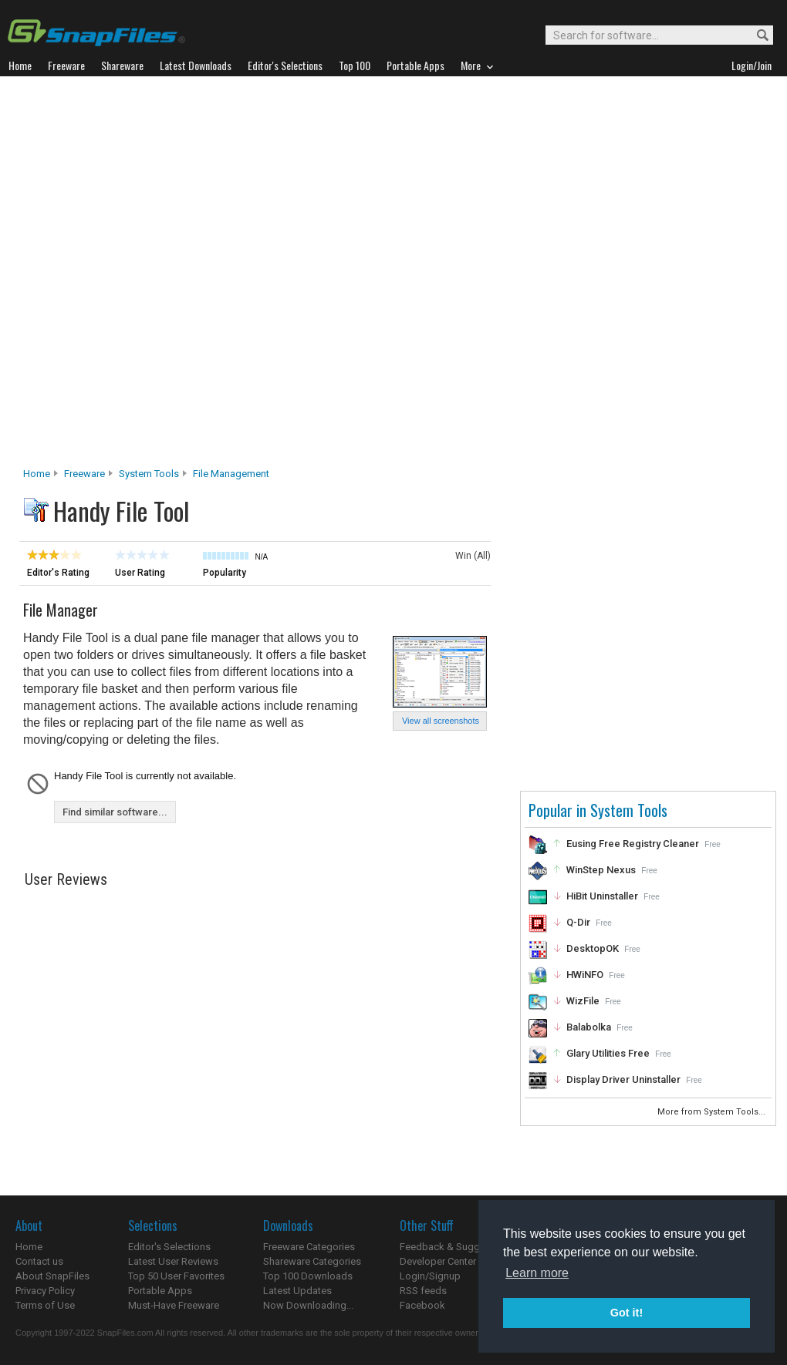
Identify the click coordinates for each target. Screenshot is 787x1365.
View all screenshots (440, 720)
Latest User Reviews (173, 1261)
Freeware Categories (309, 1246)
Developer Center (438, 1261)
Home (36, 473)
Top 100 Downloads (308, 1276)
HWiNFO (584, 974)
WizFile (583, 1001)
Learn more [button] (537, 1272)
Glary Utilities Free (608, 1053)
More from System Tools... (712, 1112)
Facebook (422, 1305)
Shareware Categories (312, 1261)
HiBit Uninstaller (602, 896)
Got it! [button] (626, 1312)
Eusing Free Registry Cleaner (632, 843)
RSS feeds (423, 1290)
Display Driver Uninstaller (623, 1079)
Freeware (84, 473)
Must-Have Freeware (173, 1305)
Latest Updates (297, 1290)
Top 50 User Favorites (176, 1276)
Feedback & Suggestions (456, 1246)
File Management (231, 473)
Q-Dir (578, 922)
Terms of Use (45, 1305)
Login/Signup (430, 1276)
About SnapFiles (52, 1276)
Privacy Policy (45, 1290)
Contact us (39, 1261)
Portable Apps (160, 1290)
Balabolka (588, 1027)
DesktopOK (592, 948)
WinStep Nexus (601, 870)
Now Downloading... (308, 1305)
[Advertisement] (180, 276)
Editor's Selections (169, 1246)
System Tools (149, 473)
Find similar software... (114, 812)
